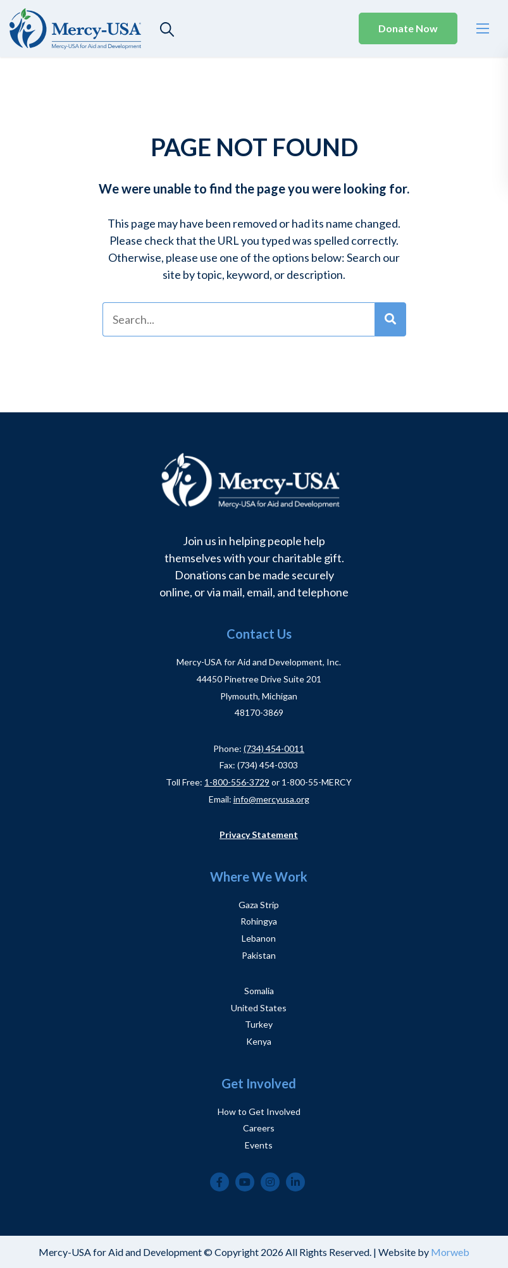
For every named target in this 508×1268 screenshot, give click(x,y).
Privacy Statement (259, 834)
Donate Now (408, 28)
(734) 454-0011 (274, 748)
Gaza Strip (259, 904)
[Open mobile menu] (482, 28)
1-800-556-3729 (236, 782)
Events (259, 1145)
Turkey (259, 1024)
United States (259, 1007)
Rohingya (258, 921)
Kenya (258, 1041)
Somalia (259, 990)
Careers (259, 1128)
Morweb (450, 1252)
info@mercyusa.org (271, 799)
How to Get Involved (259, 1111)
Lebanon (259, 938)
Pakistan (259, 955)
